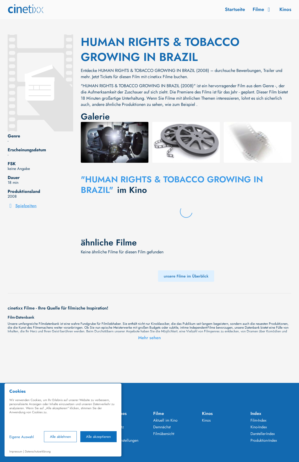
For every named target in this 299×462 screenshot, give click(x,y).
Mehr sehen (149, 338)
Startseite (235, 9)
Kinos (285, 9)
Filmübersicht (163, 433)
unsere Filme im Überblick (186, 276)
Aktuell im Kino (165, 420)
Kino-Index (258, 427)
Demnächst (162, 427)
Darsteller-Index (262, 433)
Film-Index (258, 420)
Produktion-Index (263, 440)
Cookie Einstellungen (121, 440)
